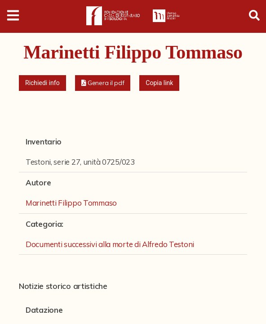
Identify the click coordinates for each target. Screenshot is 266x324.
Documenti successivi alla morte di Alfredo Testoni (110, 244)
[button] (103, 83)
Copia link (159, 82)
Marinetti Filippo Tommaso (71, 202)
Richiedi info (42, 82)
